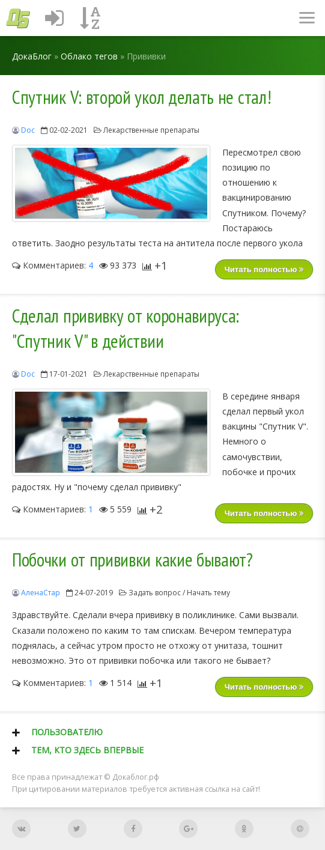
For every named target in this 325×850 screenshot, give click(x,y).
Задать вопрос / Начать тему (179, 592)
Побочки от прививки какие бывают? (132, 560)
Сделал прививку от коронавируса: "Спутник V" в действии (125, 328)
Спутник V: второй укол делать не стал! (141, 97)
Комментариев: (52, 265)
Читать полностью (264, 269)
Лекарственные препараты (151, 130)
